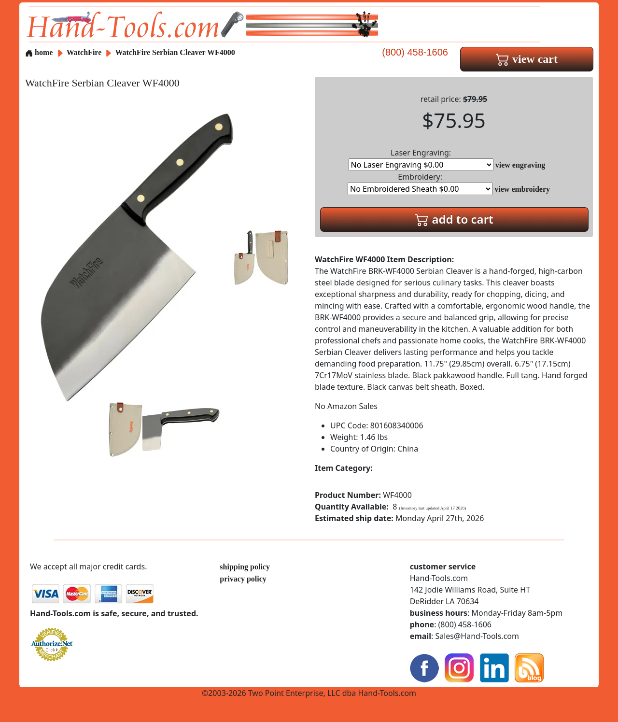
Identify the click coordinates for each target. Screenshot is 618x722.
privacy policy (243, 579)
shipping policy (245, 567)
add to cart (454, 219)
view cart (527, 59)
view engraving (520, 165)
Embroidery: (420, 183)
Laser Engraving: (421, 159)
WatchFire (85, 52)
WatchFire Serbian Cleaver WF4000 (175, 52)
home (39, 52)
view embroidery (522, 189)
